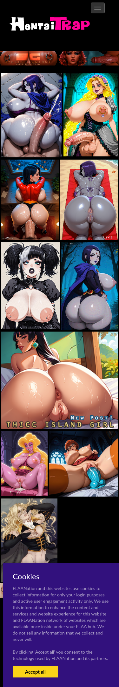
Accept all (35, 672)
